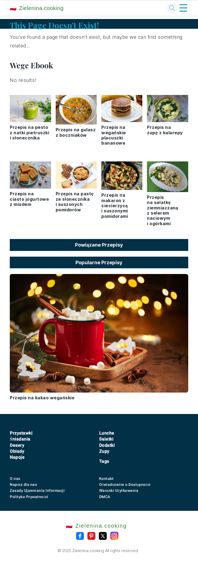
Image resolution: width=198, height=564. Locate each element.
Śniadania (20, 439)
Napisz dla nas (23, 484)
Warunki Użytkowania (119, 490)
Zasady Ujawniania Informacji (37, 490)
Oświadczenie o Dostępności (125, 484)
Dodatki (107, 445)
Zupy (104, 451)
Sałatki (106, 439)
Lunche (106, 433)
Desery (17, 445)
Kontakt (106, 478)
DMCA (104, 497)
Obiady (17, 451)
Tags (104, 461)
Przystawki (21, 433)
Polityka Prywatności (29, 497)
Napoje (17, 457)
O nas (15, 478)
